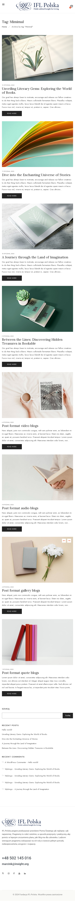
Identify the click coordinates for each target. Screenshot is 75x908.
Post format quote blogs (20, 673)
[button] (71, 7)
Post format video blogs (20, 426)
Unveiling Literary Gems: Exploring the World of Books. (25, 734)
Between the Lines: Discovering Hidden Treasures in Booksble (27, 748)
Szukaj (6, 709)
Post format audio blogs (20, 508)
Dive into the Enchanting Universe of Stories (20, 739)
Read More (12, 113)
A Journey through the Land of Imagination (19, 743)
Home (4, 26)
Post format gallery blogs (21, 590)
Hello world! (7, 729)
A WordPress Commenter (15, 762)
